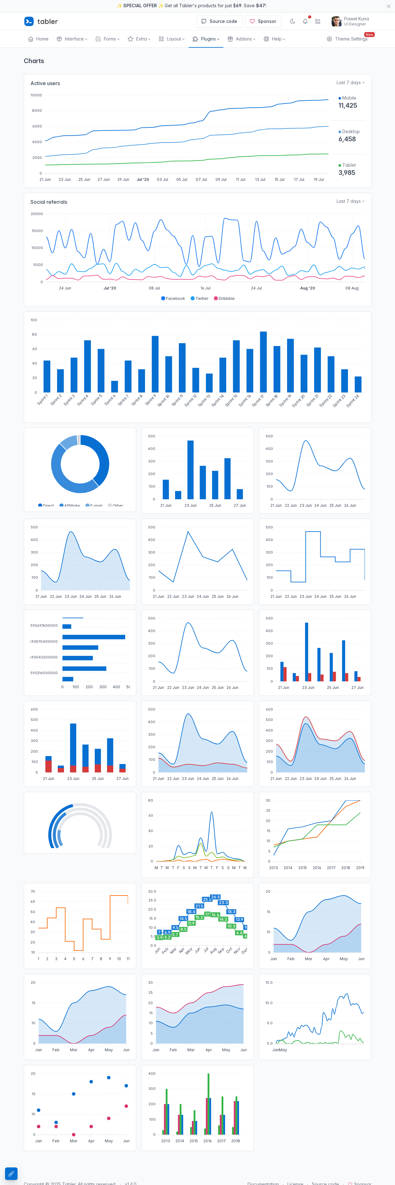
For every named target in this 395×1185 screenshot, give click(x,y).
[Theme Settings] (11, 1173)
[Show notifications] (305, 21)
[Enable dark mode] (292, 21)
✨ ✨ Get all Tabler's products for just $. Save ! (191, 5)
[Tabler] (41, 21)
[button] (71, 39)
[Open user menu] (350, 21)
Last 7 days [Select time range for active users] (349, 82)
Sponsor (262, 21)
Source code (219, 21)
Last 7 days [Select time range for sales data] (349, 201)
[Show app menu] (318, 21)
